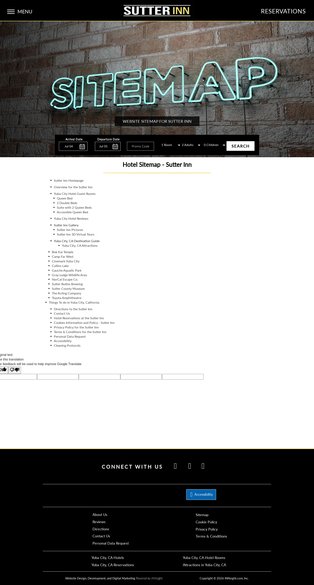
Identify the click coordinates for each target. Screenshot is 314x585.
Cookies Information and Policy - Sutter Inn (84, 322)
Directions (101, 529)
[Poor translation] (14, 370)
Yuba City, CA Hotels (108, 557)
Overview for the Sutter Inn (73, 187)
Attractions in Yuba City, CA (204, 565)
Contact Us (62, 313)
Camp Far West (62, 256)
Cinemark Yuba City (66, 261)
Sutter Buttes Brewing (67, 284)
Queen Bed (64, 198)
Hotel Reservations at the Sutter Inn (79, 318)
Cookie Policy (206, 522)
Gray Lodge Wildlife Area (69, 275)
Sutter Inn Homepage (69, 180)
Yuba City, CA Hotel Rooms (204, 557)
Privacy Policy (207, 529)
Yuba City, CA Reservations (113, 565)
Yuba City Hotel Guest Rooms (75, 193)
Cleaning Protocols (67, 345)
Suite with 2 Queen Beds (74, 207)
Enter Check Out (96, 153)
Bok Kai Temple (62, 252)
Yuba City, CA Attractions (80, 245)
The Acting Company (66, 293)
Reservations (283, 11)
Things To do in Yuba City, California (74, 302)
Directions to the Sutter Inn (73, 309)
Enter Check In (60, 153)
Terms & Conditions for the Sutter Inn (80, 332)
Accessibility (62, 341)
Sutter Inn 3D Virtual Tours (75, 234)
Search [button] (240, 146)
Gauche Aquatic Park (67, 270)
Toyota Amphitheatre (66, 298)
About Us (100, 514)
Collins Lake (60, 266)
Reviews (99, 522)
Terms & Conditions (211, 536)
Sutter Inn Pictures (70, 230)
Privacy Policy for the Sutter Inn (76, 327)
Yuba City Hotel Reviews (71, 218)
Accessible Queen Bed (72, 212)
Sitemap (202, 515)
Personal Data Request (70, 336)
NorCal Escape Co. (65, 279)
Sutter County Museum (68, 288)
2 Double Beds (67, 203)
